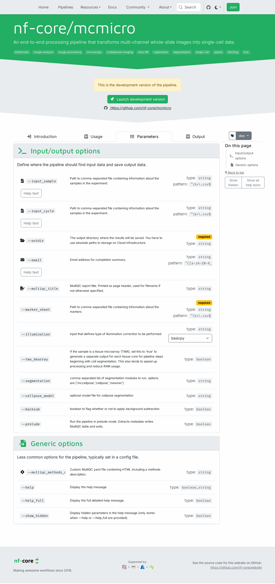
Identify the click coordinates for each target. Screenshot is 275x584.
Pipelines (65, 7)
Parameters (144, 136)
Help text (31, 193)
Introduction (42, 136)
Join (233, 7)
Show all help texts (253, 182)
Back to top (234, 172)
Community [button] (136, 7)
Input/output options (59, 150)
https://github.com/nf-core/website (236, 567)
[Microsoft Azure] (143, 566)
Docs (112, 7)
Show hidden (233, 182)
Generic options (50, 443)
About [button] (164, 7)
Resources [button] (89, 7)
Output (195, 136)
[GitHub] (208, 7)
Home (44, 7)
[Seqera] (124, 566)
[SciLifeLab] (151, 566)
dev (242, 136)
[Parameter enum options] (190, 338)
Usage (93, 136)
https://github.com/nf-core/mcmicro (137, 108)
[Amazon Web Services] (133, 566)
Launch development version (137, 99)
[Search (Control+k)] (188, 7)
